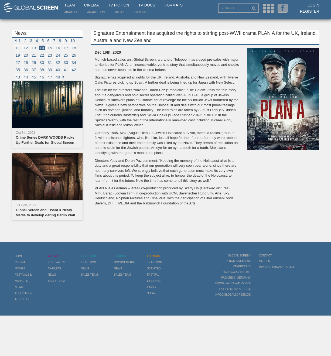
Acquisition (96, 12)
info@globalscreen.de (232, 294)
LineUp (119, 12)
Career (264, 261)
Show (151, 293)
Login (313, 5)
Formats (174, 5)
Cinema (91, 5)
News (19, 287)
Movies (20, 268)
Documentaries (125, 262)
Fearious (139, 12)
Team (69, 5)
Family (151, 287)
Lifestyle (154, 280)
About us (71, 12)
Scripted (154, 268)
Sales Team (56, 280)
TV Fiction (118, 5)
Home (19, 256)
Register (309, 11)
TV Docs (146, 5)
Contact (265, 255)
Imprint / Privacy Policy (277, 266)
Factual (153, 274)
